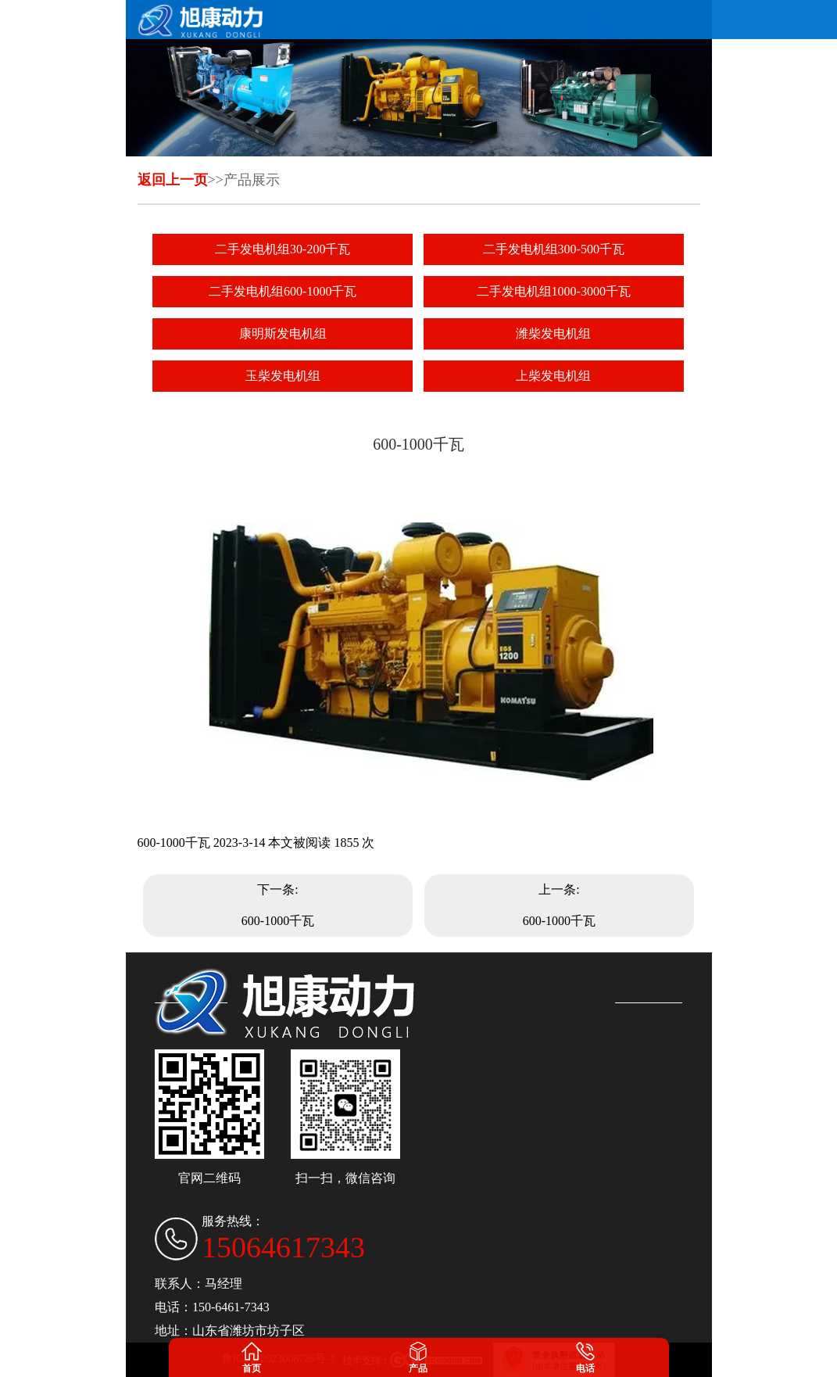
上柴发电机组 (553, 375)
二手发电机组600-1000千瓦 (282, 291)
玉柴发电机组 (282, 375)
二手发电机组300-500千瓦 (553, 249)
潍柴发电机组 (553, 333)
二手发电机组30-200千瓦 (282, 249)
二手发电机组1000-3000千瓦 (554, 291)
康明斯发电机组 (283, 333)
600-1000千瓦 (277, 920)
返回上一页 (173, 180)
